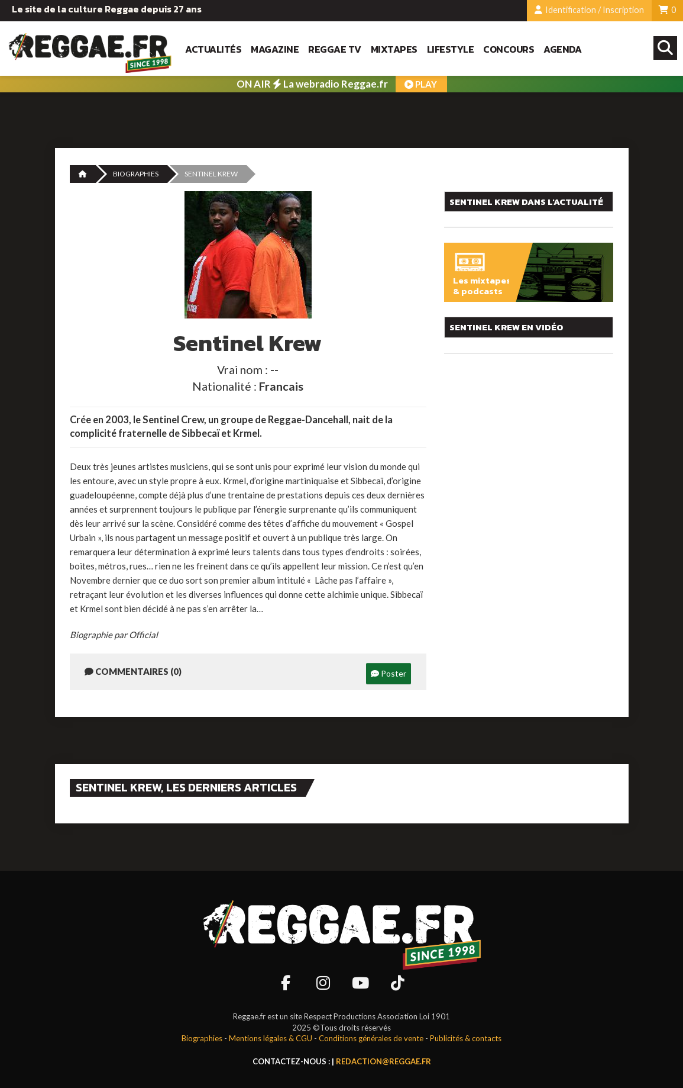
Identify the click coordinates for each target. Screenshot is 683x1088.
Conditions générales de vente (371, 1038)
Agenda (562, 49)
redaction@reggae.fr (383, 1061)
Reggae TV (334, 49)
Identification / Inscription (589, 10)
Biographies (135, 173)
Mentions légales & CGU (270, 1038)
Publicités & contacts (465, 1038)
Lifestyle (450, 49)
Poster (388, 673)
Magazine (275, 49)
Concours (508, 49)
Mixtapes (394, 49)
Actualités (213, 49)
